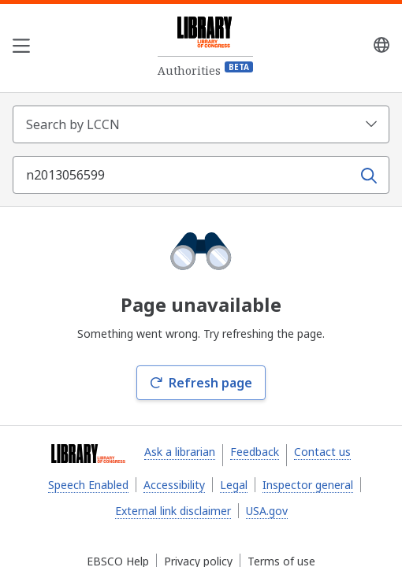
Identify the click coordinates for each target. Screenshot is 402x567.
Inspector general (307, 484)
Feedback (254, 451)
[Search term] (184, 175)
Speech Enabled (88, 484)
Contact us (322, 451)
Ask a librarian (179, 451)
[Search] (369, 174)
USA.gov (267, 510)
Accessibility (174, 484)
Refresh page (201, 382)
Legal (234, 484)
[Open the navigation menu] (21, 48)
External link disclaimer (173, 510)
